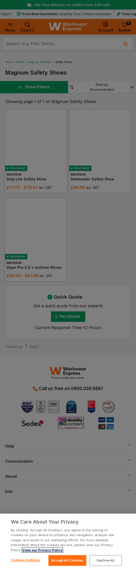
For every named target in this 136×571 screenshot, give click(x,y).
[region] (68, 542)
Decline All (106, 560)
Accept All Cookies (67, 560)
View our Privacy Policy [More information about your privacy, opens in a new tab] (42, 550)
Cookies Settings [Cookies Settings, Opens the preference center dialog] (25, 560)
